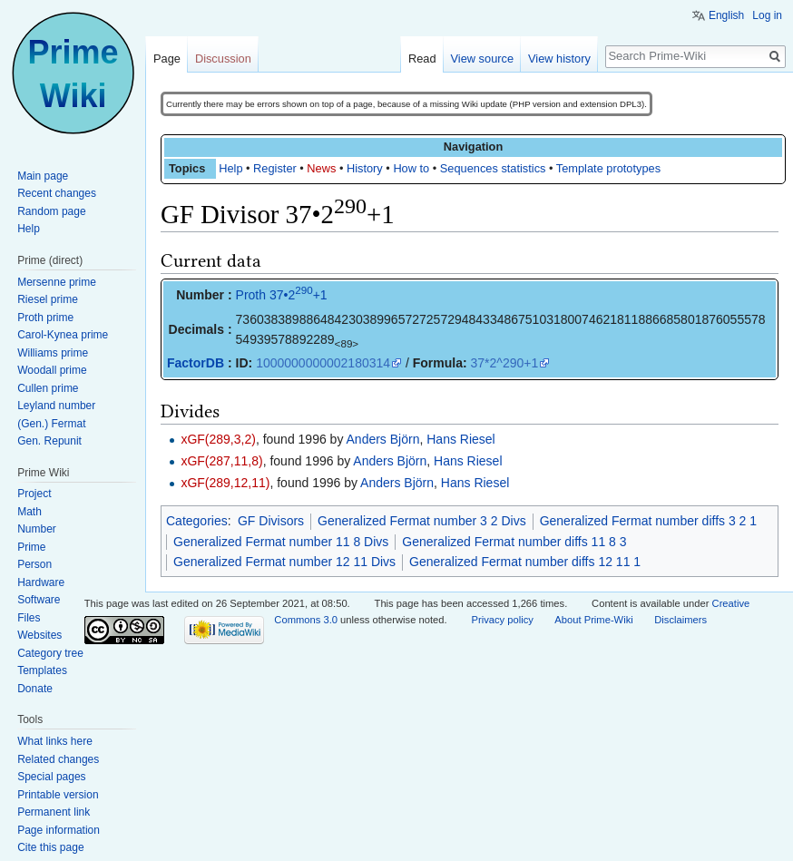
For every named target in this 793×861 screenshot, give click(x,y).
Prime (31, 547)
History (365, 168)
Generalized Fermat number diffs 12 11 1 (525, 561)
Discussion (223, 58)
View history (559, 58)
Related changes (58, 759)
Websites (39, 635)
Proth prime (45, 317)
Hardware (40, 582)
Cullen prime (47, 388)
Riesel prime (47, 299)
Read (422, 58)
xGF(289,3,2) (218, 439)
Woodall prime (51, 370)
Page (167, 58)
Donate (35, 688)
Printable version (57, 794)
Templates (42, 670)
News (321, 168)
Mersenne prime (56, 282)
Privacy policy (502, 619)
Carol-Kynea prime (62, 334)
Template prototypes (608, 168)
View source (482, 58)
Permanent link (53, 812)
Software (38, 599)
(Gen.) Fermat (51, 423)
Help (230, 168)
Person (34, 564)
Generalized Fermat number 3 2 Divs (422, 521)
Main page (42, 176)
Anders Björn (383, 439)
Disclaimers (680, 619)
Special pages (51, 776)
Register (275, 168)
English (726, 15)
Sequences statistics (493, 168)
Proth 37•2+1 (282, 295)
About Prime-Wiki (593, 619)
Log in (767, 15)
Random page (51, 211)
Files (28, 618)
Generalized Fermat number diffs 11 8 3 (514, 541)
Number (36, 529)
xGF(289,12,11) (225, 482)
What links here (55, 741)
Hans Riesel (460, 439)
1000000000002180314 (323, 363)
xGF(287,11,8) (221, 461)
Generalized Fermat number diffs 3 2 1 (648, 521)
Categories (197, 521)
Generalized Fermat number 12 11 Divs (284, 561)
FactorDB (195, 363)
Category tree (50, 653)
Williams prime (52, 353)
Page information (58, 830)
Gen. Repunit (49, 441)
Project (34, 493)
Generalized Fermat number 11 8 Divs (280, 541)
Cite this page (50, 847)
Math (29, 511)
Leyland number (56, 405)
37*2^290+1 (505, 363)
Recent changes (56, 193)
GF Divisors (271, 521)
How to (411, 168)
